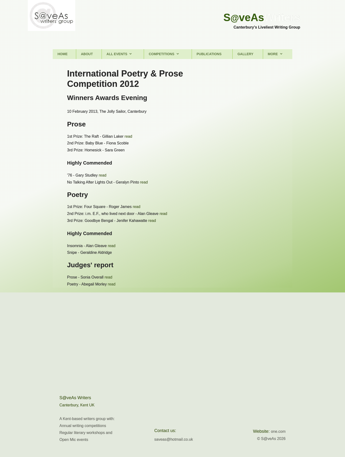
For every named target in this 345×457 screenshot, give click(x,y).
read (128, 136)
